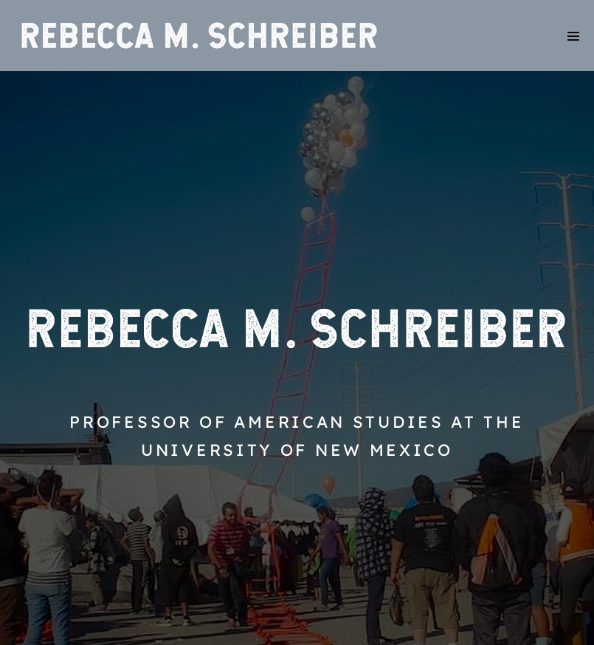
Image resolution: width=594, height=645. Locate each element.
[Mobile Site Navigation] (573, 36)
